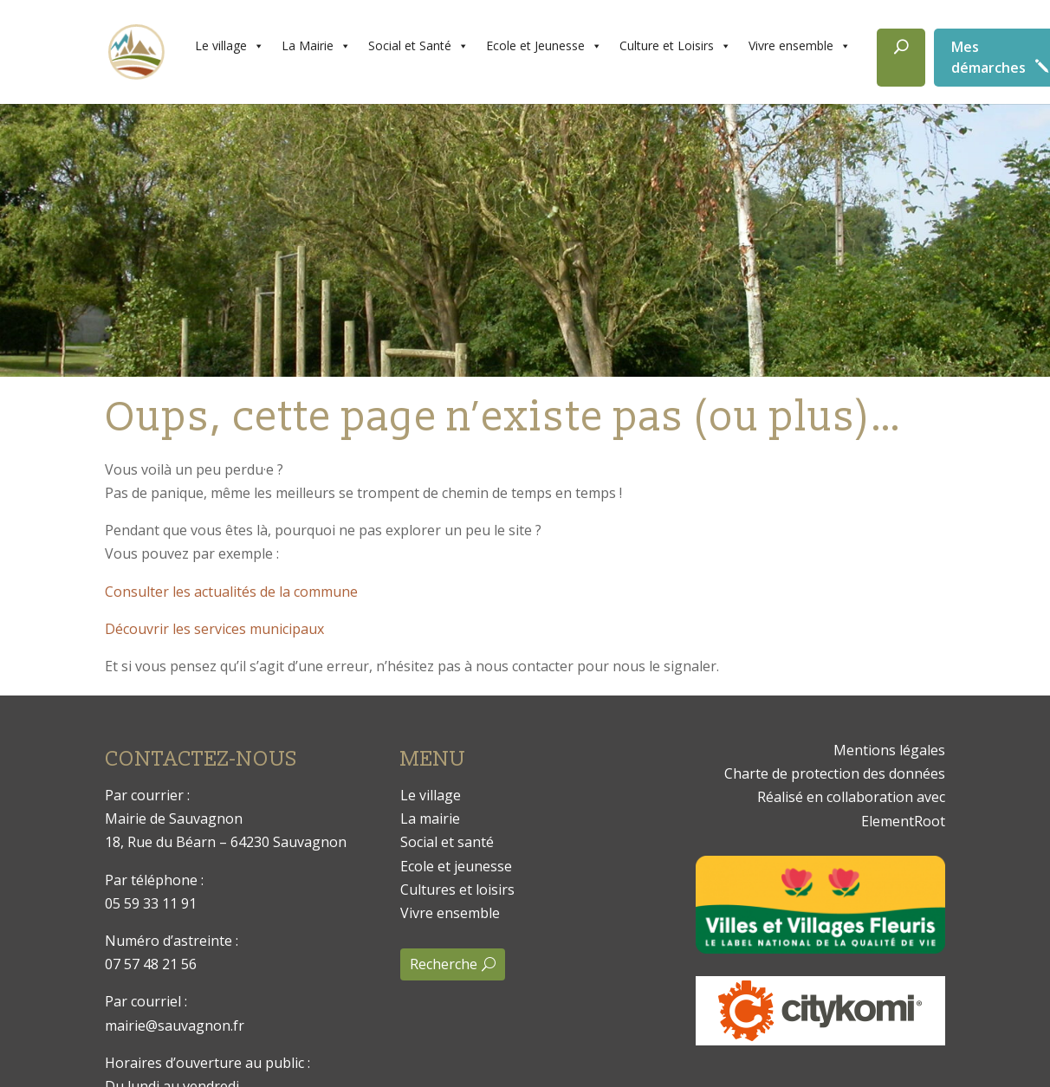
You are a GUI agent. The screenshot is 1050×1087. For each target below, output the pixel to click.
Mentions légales (889, 750)
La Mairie (316, 46)
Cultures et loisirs (457, 889)
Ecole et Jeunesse (544, 46)
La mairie (430, 818)
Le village (229, 46)
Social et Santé (418, 46)
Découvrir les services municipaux (214, 628)
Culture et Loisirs (675, 46)
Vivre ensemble (800, 46)
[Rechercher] (901, 58)
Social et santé (447, 841)
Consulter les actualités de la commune (231, 591)
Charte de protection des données (834, 773)
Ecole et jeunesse (456, 866)
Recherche (443, 964)
